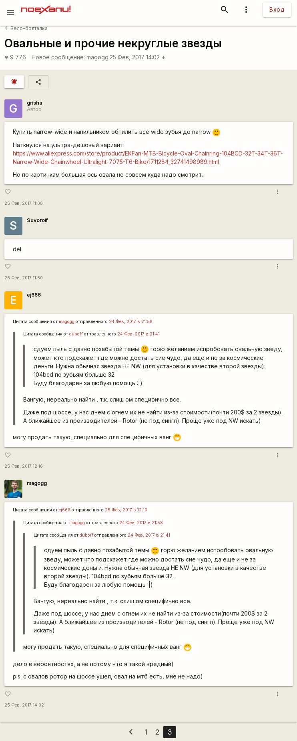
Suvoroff (37, 220)
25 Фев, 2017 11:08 (23, 203)
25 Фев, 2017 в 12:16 (126, 510)
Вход (277, 9)
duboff (76, 334)
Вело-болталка (26, 28)
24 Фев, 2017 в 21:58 (131, 321)
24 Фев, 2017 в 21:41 (138, 334)
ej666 (34, 295)
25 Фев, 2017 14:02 (138, 57)
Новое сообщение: (58, 57)
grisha (34, 103)
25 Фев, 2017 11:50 (23, 278)
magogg (97, 57)
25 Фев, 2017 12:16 (23, 466)
